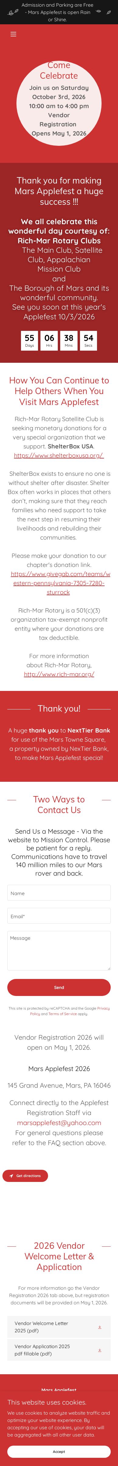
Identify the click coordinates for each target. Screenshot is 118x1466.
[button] (15, 34)
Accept (59, 1451)
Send (59, 987)
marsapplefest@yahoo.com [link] (59, 1122)
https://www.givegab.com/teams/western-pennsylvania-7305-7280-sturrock (60, 583)
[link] (59, 1327)
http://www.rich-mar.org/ (59, 674)
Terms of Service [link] (62, 1013)
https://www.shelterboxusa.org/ (59, 455)
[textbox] (59, 893)
